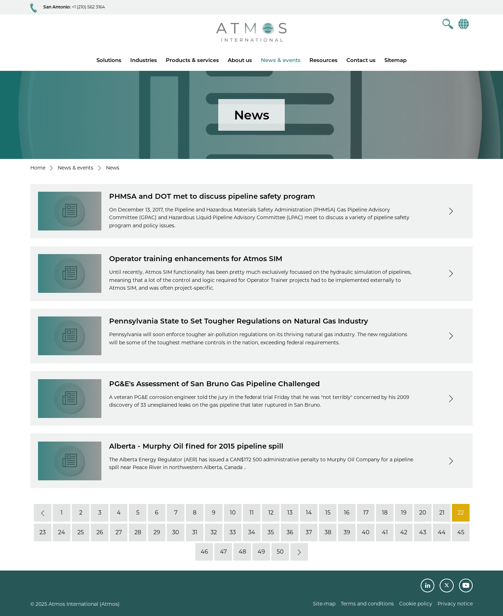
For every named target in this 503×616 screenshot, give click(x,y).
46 (204, 551)
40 (366, 532)
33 (233, 532)
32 (213, 532)
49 (261, 551)
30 (175, 532)
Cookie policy (415, 603)
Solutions (108, 60)
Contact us (361, 60)
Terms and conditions (367, 603)
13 (289, 512)
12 (270, 512)
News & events (281, 60)
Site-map (324, 603)
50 (280, 551)
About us (240, 60)
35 (271, 532)
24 (61, 532)
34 (251, 532)
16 (347, 512)
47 (223, 551)
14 (309, 512)
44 (442, 532)
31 (194, 532)
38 (327, 532)
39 (346, 532)
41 (385, 532)
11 (252, 512)
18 (385, 512)
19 (404, 512)
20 (422, 512)
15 (327, 512)
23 (42, 532)
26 (99, 532)
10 (232, 512)
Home (37, 168)
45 (460, 532)
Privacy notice (455, 603)
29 (156, 532)
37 (309, 532)
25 (80, 532)
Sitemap (395, 60)
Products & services (192, 60)
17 (365, 512)
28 (137, 532)
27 (118, 532)
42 (403, 532)
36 (289, 532)
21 (441, 512)
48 (242, 551)
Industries (143, 60)
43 (422, 532)
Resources (323, 60)
